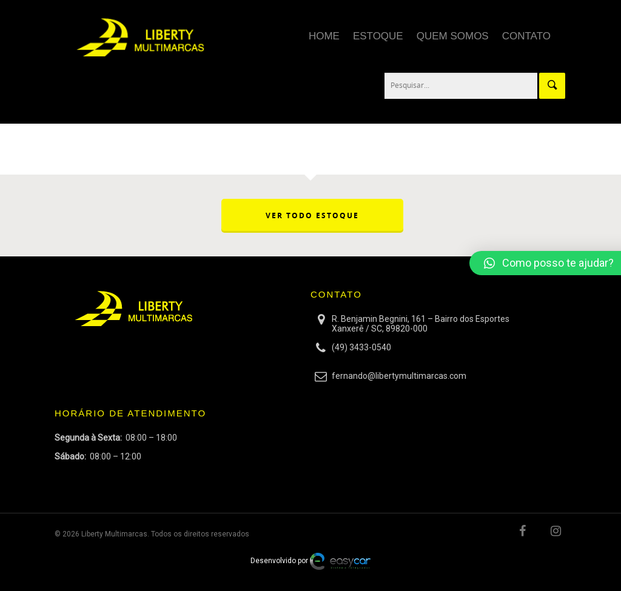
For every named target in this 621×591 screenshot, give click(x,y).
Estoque (378, 36)
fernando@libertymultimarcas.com (399, 376)
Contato (526, 36)
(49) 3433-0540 (361, 347)
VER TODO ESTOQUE (312, 215)
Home (324, 36)
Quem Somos (453, 36)
